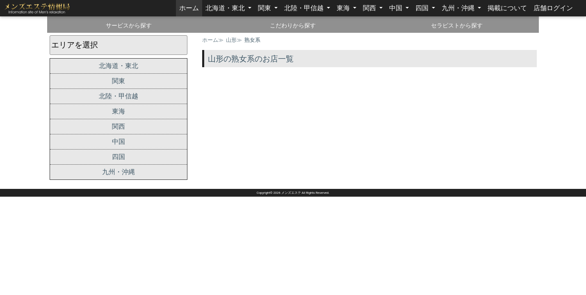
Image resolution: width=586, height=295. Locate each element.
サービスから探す (129, 25)
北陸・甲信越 (304, 8)
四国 (422, 8)
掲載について (507, 8)
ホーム (190, 7)
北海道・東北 (225, 8)
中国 (396, 8)
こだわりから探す (293, 25)
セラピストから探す (457, 25)
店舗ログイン (553, 8)
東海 (344, 8)
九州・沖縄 (459, 8)
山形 (231, 40)
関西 (370, 8)
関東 (265, 8)
